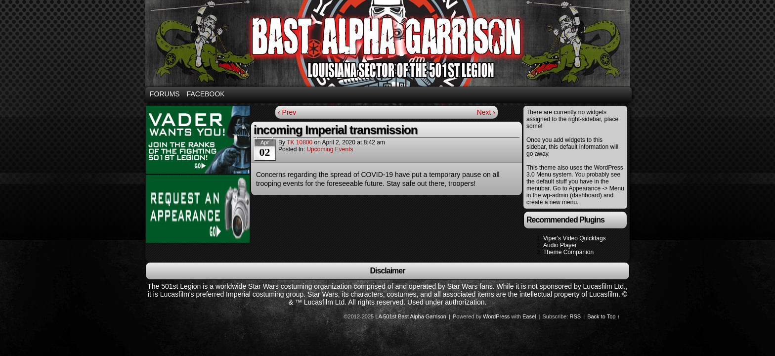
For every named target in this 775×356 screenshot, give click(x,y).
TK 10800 (299, 142)
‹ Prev (287, 112)
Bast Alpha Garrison (389, 44)
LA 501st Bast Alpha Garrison (410, 316)
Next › (486, 112)
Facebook (206, 94)
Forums (165, 94)
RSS (575, 316)
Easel (529, 316)
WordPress (496, 316)
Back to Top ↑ (603, 316)
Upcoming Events (329, 149)
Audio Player (560, 245)
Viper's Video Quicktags (574, 238)
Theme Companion (568, 252)
